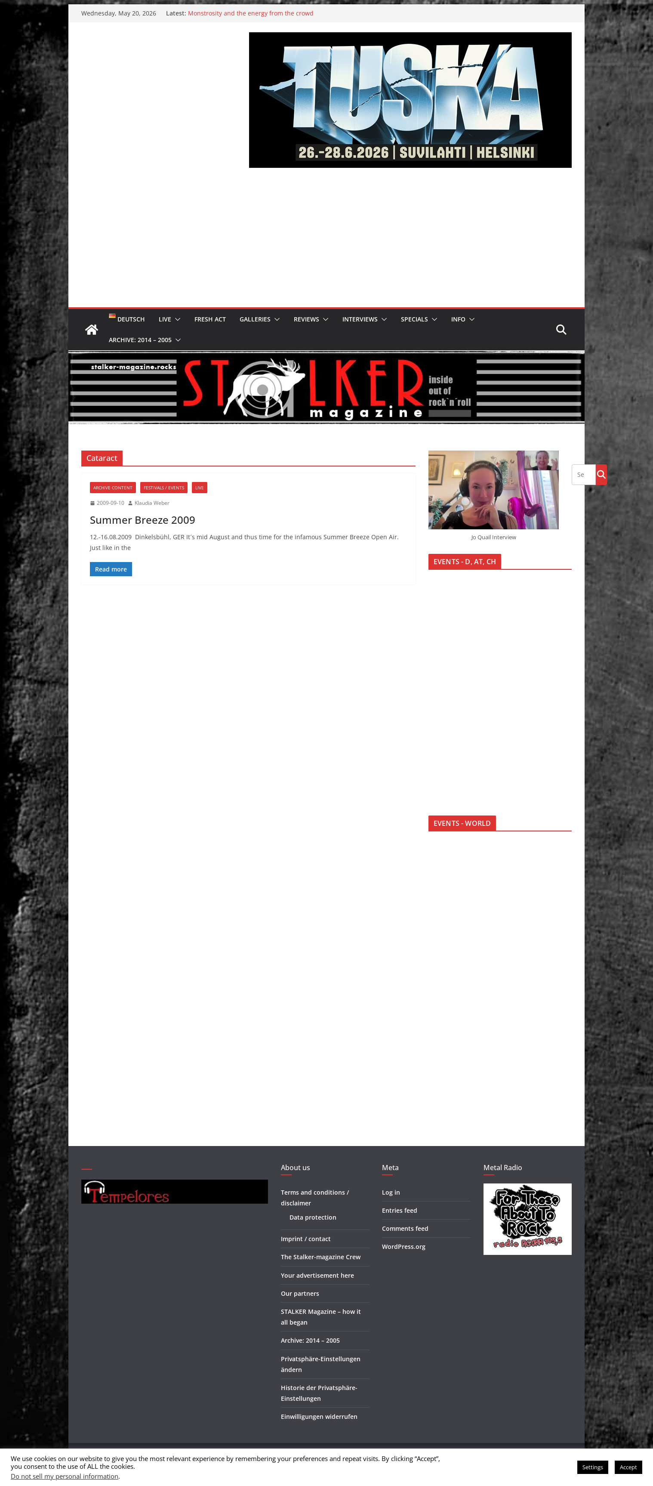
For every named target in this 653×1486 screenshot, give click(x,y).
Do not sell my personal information (64, 1476)
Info (458, 319)
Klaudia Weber (152, 503)
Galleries (255, 319)
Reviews (306, 319)
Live (165, 319)
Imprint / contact (306, 1239)
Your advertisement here (317, 1275)
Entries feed (399, 1210)
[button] (176, 319)
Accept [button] (628, 1467)
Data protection (313, 1217)
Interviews (360, 319)
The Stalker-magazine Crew (320, 1257)
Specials (414, 319)
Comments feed (405, 1228)
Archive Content (112, 488)
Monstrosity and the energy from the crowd (251, 13)
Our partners (300, 1293)
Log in (391, 1192)
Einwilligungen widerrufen (319, 1416)
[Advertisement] (326, 242)
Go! (601, 474)
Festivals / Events (164, 488)
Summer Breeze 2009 (142, 520)
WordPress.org (403, 1246)
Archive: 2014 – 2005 (140, 340)
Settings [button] (592, 1467)
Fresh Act (210, 319)
